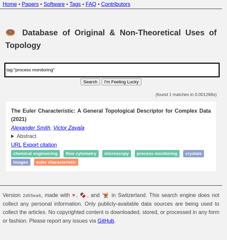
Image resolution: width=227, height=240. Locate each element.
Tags (75, 4)
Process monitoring (157, 153)
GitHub (106, 221)
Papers (30, 4)
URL (16, 145)
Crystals (193, 153)
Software (54, 4)
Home (10, 4)
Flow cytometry (81, 153)
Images (20, 162)
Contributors (115, 4)
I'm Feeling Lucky (121, 81)
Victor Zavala (68, 128)
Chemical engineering (35, 153)
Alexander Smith (30, 128)
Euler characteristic (56, 162)
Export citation (40, 145)
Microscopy (116, 153)
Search (90, 81)
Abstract (26, 136)
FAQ (91, 4)
